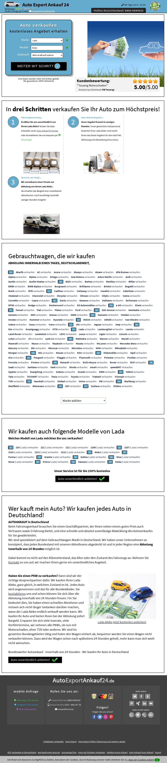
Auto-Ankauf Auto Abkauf (141, 691)
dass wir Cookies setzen (141, 759)
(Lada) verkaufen (27, 386)
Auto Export (71, 680)
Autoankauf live (69, 691)
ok (157, 760)
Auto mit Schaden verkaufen (91, 691)
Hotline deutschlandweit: (118, 10)
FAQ (106, 731)
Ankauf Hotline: (57, 643)
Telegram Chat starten (27, 643)
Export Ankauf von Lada (110, 695)
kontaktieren (17, 533)
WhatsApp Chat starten (28, 639)
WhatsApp (29, 144)
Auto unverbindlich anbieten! (81, 418)
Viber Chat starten (27, 648)
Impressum (97, 731)
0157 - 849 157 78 (26, 9)
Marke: (25, 40)
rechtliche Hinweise (81, 731)
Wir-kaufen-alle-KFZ (132, 695)
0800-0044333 (73, 639)
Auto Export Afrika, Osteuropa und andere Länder (101, 680)
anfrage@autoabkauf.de (43, 11)
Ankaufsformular (66, 648)
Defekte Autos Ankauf (117, 691)
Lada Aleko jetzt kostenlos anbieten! (122, 561)
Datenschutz (65, 731)
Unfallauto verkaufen (53, 680)
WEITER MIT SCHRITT (38, 66)
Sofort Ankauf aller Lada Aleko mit (80, 695)
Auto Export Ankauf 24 (45, 5)
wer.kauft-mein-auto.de (49, 691)
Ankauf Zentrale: (59, 639)
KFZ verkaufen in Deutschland (22, 691)
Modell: (24, 47)
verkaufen (25, 211)
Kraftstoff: (23, 54)
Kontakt (13, 501)
